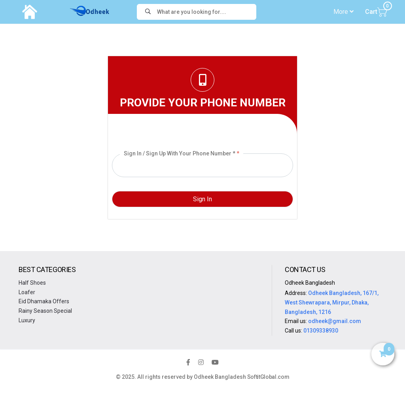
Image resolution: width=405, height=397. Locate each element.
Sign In (202, 199)
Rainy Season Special (45, 311)
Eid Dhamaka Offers (44, 301)
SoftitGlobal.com (268, 377)
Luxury (27, 320)
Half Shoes (32, 283)
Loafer (27, 292)
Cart (376, 11)
